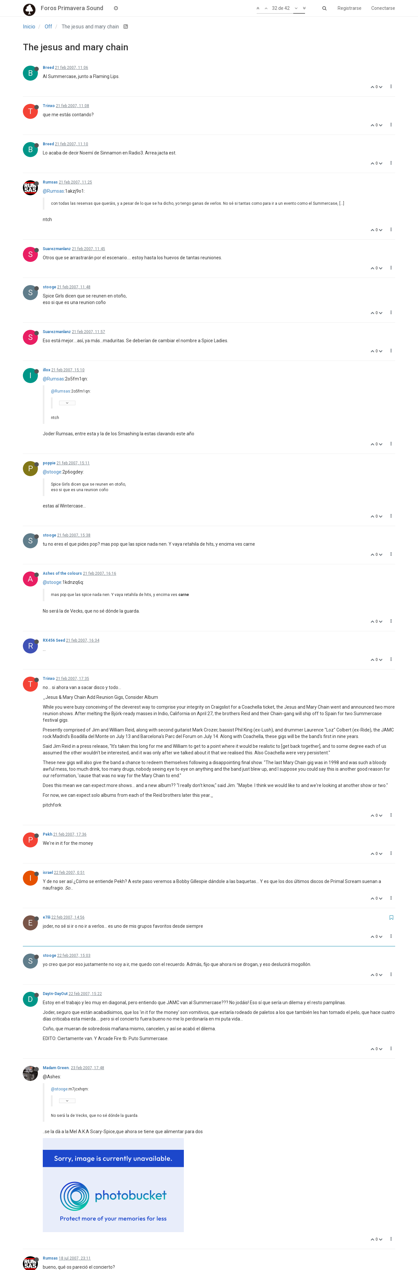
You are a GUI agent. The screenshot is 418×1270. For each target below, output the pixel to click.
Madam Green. (56, 1068)
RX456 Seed (54, 640)
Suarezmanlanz (57, 249)
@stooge (52, 471)
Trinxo (49, 106)
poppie (49, 463)
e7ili (46, 917)
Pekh (47, 834)
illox (46, 370)
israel (48, 872)
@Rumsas (53, 191)
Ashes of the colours (62, 573)
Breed (48, 67)
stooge (49, 287)
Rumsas (50, 182)
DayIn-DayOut (55, 993)
